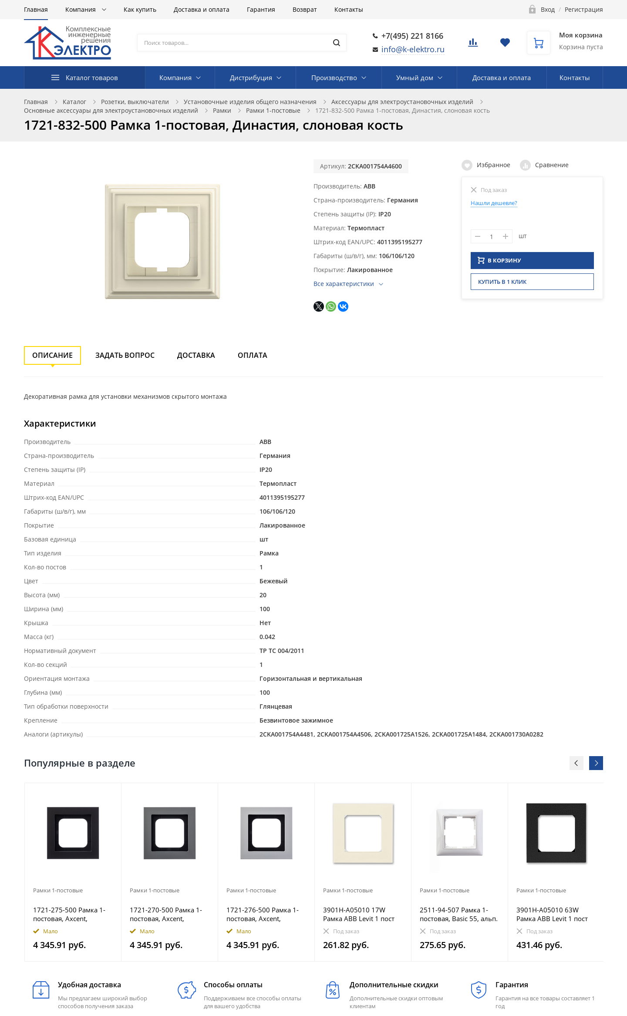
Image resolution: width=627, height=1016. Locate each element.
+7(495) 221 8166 (412, 35)
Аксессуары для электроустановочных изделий (402, 102)
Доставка (196, 355)
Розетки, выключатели (135, 102)
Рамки (222, 110)
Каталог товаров (92, 77)
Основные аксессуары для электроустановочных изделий (111, 110)
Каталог (74, 102)
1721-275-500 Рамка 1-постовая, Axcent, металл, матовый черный (69, 914)
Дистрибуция (251, 77)
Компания (81, 9)
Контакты (348, 9)
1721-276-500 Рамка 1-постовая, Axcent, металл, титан (262, 914)
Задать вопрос (125, 355)
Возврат (305, 9)
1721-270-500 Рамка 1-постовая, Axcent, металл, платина (166, 914)
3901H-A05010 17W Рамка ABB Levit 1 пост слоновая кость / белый (361, 914)
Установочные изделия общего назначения (250, 102)
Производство (334, 77)
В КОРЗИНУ (499, 263)
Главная (36, 9)
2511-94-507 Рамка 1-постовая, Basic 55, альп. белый (459, 914)
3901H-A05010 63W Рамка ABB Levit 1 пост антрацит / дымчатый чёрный (552, 914)
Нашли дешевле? (494, 203)
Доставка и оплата (201, 9)
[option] (73, 872)
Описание (52, 355)
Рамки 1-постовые (273, 110)
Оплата (252, 355)
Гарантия (261, 9)
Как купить (140, 9)
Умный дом (414, 77)
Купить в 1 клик (502, 284)
